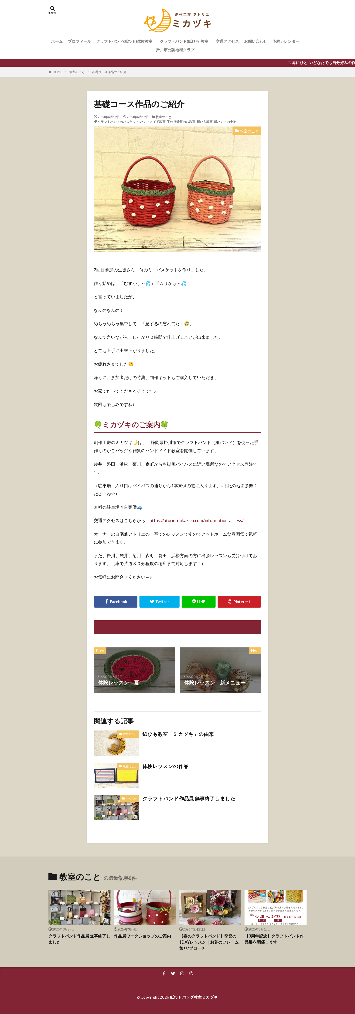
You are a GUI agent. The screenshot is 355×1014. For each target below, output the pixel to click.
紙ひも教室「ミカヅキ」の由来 (178, 734)
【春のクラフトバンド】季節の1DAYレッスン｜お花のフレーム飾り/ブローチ (209, 942)
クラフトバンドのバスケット (118, 122)
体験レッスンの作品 (165, 766)
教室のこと (77, 72)
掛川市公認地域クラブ (175, 49)
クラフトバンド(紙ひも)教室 (184, 41)
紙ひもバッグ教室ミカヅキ (194, 997)
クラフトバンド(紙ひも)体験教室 (124, 41)
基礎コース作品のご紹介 (109, 72)
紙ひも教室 (205, 122)
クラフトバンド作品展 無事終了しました (188, 799)
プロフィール (79, 41)
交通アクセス (227, 41)
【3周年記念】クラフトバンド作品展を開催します (274, 939)
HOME (57, 72)
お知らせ (131, 798)
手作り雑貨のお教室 (181, 122)
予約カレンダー (285, 41)
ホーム (57, 41)
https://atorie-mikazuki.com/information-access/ (197, 520)
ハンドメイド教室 (153, 122)
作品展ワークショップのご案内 (142, 935)
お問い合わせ (255, 41)
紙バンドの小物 (225, 122)
